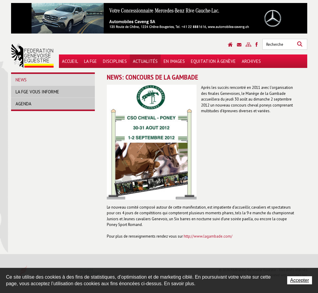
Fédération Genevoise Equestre (32, 55)
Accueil (70, 61)
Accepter (299, 280)
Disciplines (115, 61)
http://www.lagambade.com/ (208, 236)
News (21, 80)
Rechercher (300, 44)
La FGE (90, 61)
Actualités (145, 61)
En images (174, 61)
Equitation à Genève (213, 61)
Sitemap (248, 44)
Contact (239, 44)
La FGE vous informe (37, 92)
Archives (251, 61)
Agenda (23, 104)
